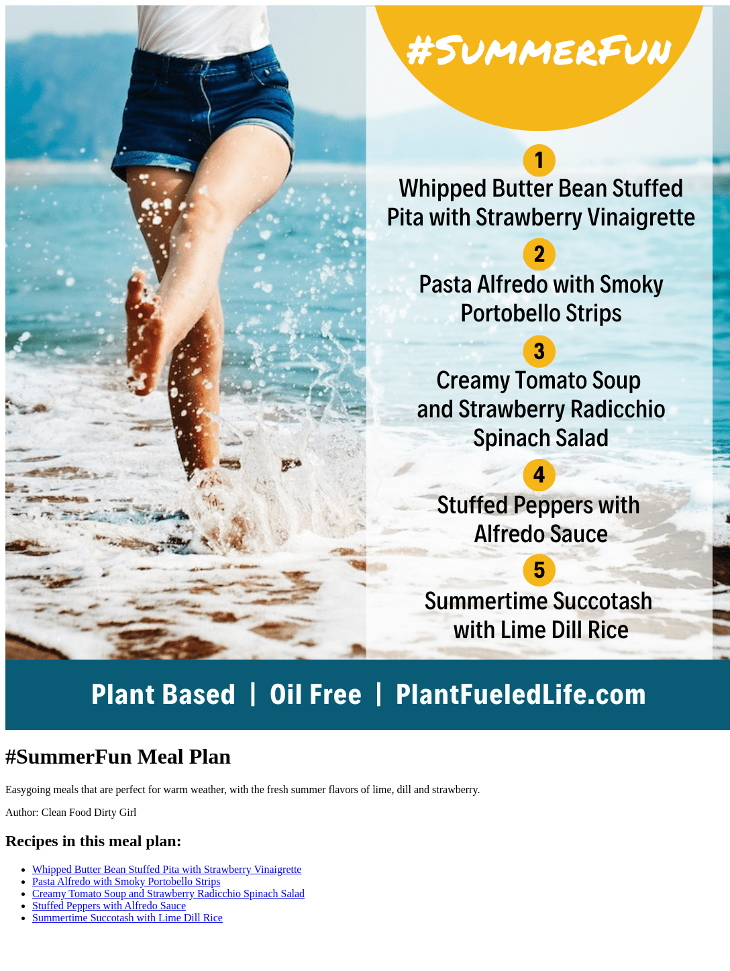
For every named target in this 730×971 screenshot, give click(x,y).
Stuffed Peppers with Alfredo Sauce (109, 905)
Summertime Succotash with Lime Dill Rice (127, 917)
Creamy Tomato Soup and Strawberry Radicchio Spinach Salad (168, 893)
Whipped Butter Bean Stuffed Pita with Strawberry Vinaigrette (166, 869)
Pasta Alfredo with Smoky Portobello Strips (126, 881)
